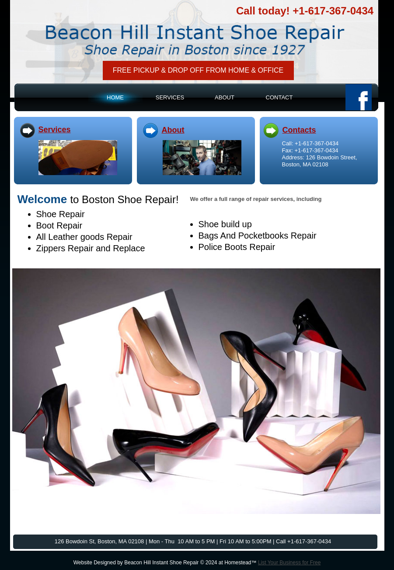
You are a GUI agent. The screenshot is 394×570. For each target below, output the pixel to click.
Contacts (299, 130)
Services (54, 129)
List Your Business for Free (289, 562)
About (173, 130)
